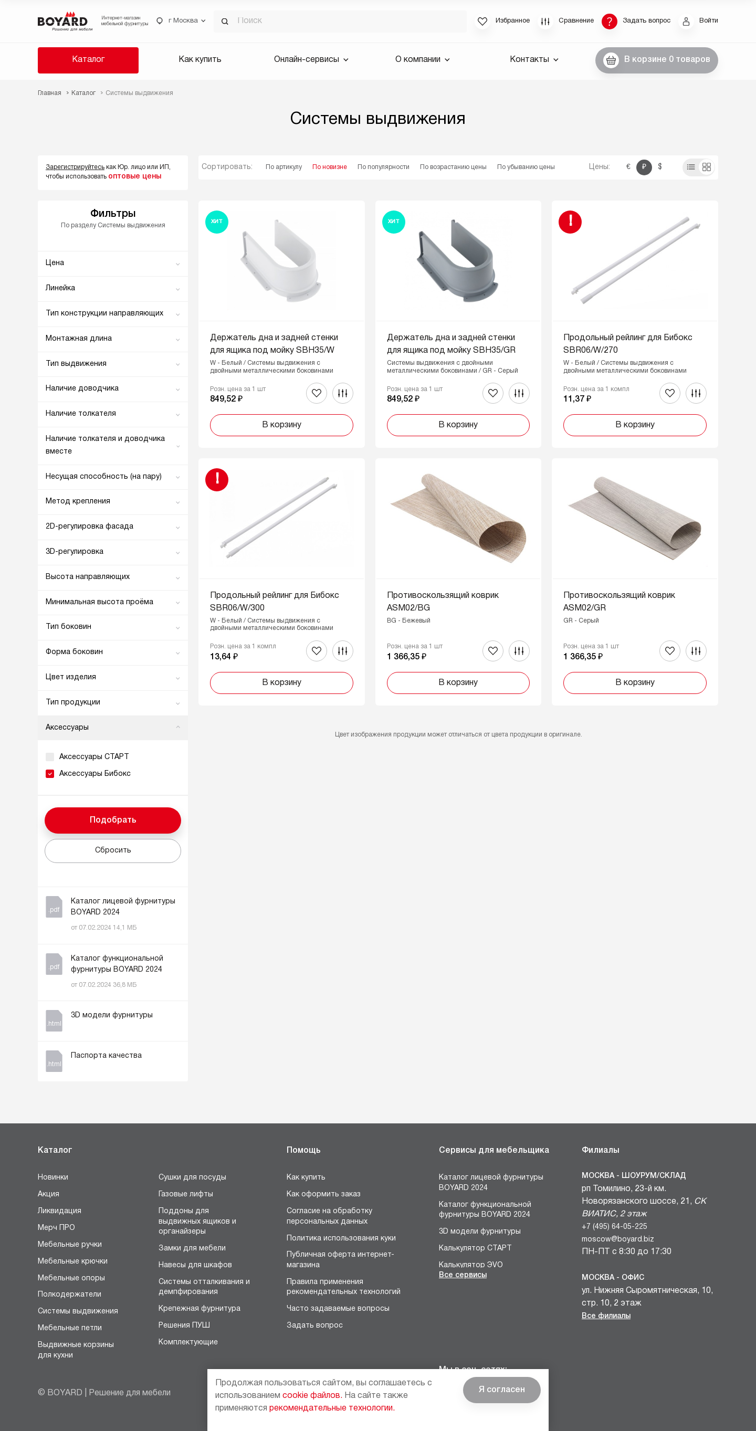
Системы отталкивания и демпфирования (204, 1287)
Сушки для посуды (192, 1177)
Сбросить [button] (113, 850)
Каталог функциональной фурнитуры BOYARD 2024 (485, 1210)
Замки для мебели (192, 1248)
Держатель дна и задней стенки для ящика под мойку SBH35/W (274, 344)
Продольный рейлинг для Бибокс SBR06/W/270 (627, 344)
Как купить (200, 60)
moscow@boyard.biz (618, 1239)
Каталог (88, 60)
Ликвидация (59, 1211)
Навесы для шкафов (195, 1265)
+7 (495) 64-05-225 (614, 1227)
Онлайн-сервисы (311, 60)
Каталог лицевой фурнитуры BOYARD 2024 (491, 1183)
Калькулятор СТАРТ (475, 1248)
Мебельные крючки (73, 1261)
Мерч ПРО (56, 1228)
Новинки (53, 1177)
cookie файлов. (312, 1396)
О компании (422, 60)
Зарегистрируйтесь (75, 167)
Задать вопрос (315, 1325)
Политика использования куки (341, 1238)
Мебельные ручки (70, 1244)
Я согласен (502, 1390)
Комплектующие (188, 1342)
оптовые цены (134, 176)
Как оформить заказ (324, 1194)
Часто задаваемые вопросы (338, 1309)
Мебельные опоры (71, 1278)
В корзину (281, 425)
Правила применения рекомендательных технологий (344, 1287)
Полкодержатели (69, 1294)
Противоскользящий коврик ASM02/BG (443, 602)
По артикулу (284, 167)
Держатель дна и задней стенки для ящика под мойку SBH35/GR (451, 344)
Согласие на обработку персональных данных (329, 1216)
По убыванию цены (526, 167)
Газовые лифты (186, 1194)
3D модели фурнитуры (480, 1231)
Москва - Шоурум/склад (634, 1176)
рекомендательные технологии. (332, 1408)
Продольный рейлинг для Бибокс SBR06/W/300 (274, 602)
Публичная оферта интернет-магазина (340, 1260)
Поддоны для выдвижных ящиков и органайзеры (197, 1221)
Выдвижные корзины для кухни (76, 1350)
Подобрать (113, 820)
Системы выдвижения (78, 1311)
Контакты (534, 60)
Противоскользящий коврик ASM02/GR (619, 602)
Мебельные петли (70, 1328)
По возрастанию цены (453, 167)
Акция (48, 1194)
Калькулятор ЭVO (471, 1265)
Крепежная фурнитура (199, 1309)
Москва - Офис (613, 1278)
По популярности (384, 167)
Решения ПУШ (184, 1325)
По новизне (329, 167)
